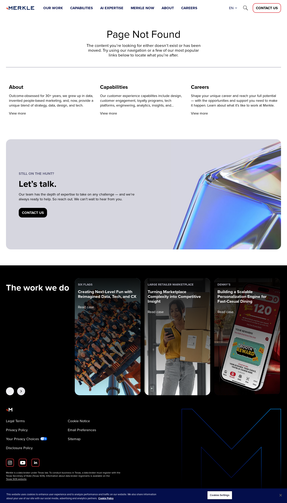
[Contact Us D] (267, 8)
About (168, 8)
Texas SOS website (16, 479)
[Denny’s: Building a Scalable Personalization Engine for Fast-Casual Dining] (247, 336)
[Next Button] (21, 391)
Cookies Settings (219, 495)
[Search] (245, 8)
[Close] (280, 495)
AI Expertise (111, 8)
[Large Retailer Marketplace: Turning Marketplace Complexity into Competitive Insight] (177, 336)
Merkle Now (142, 8)
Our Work (53, 8)
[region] (143, 495)
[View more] (52, 100)
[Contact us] (33, 212)
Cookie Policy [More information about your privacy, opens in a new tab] (106, 498)
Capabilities (81, 8)
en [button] (231, 8)
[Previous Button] (10, 391)
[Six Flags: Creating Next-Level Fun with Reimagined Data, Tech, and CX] (108, 336)
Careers (189, 8)
